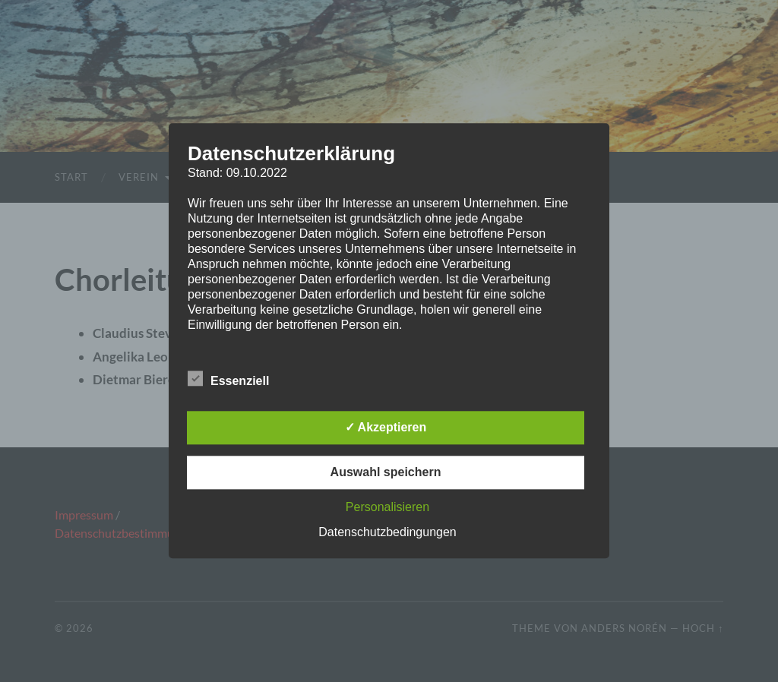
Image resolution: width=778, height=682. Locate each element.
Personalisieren (387, 507)
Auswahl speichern (385, 472)
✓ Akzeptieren (386, 428)
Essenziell (228, 379)
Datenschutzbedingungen (387, 532)
